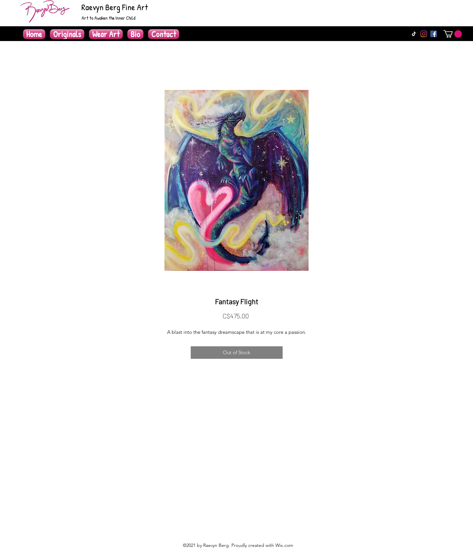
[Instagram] (423, 34)
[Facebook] (433, 34)
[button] (452, 34)
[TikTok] (414, 34)
